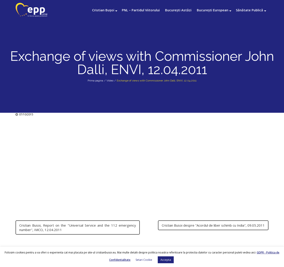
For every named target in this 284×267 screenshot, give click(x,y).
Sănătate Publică (249, 10)
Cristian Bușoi (103, 10)
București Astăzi (178, 10)
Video (109, 80)
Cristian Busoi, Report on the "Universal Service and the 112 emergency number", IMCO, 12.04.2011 (77, 227)
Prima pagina (95, 80)
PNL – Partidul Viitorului (141, 10)
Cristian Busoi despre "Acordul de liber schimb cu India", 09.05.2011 (213, 225)
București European (212, 10)
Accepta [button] (165, 260)
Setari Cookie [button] (144, 260)
